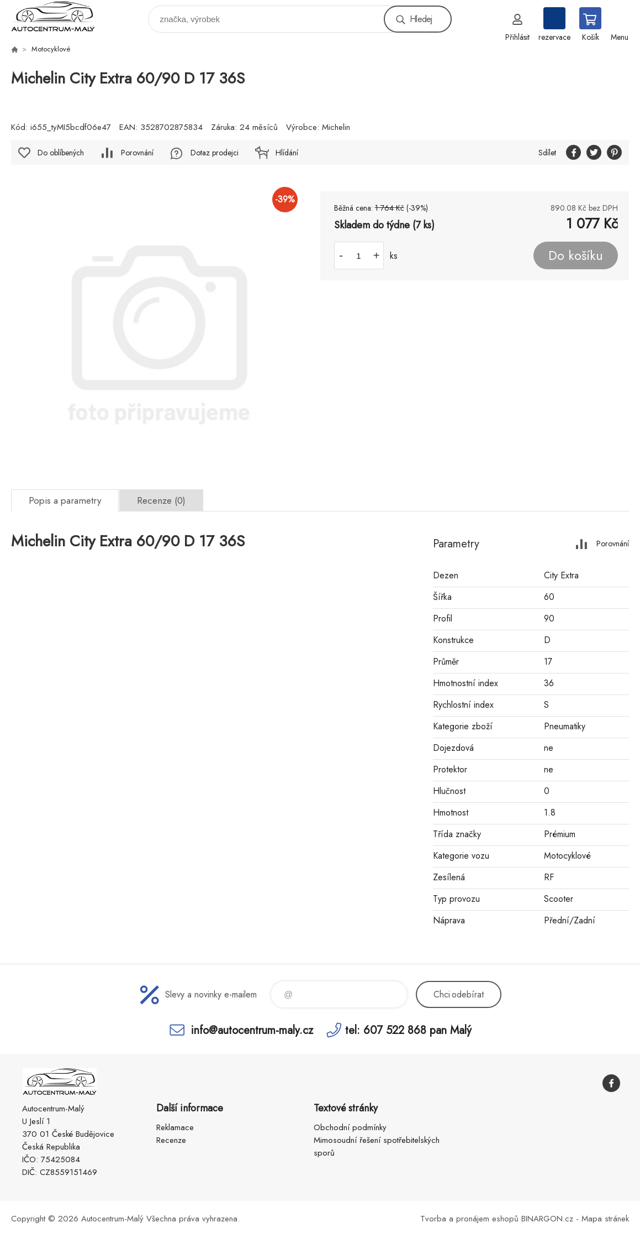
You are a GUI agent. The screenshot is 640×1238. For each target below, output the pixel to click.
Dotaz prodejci (215, 152)
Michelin (336, 127)
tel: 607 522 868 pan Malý (408, 1029)
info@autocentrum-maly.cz (252, 1029)
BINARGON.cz (547, 1219)
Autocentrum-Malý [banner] (60, 16)
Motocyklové (51, 49)
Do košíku (575, 255)
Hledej (421, 19)
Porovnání (137, 152)
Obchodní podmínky (350, 1127)
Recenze (171, 1140)
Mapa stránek (605, 1219)
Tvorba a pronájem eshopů (469, 1219)
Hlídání (287, 152)
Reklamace (175, 1127)
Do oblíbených (61, 152)
